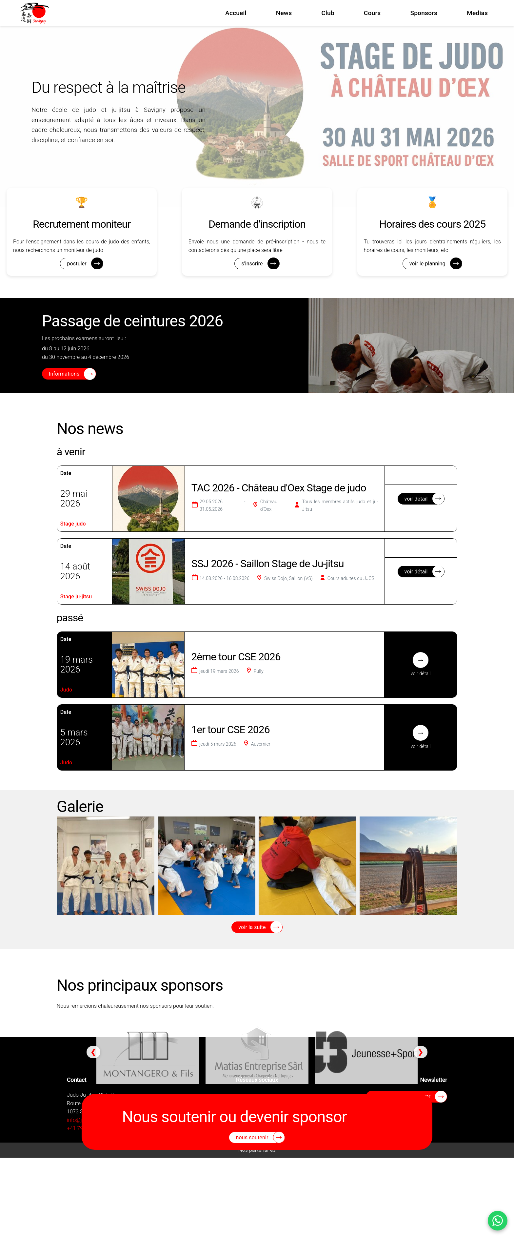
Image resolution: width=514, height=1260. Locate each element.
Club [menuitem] (327, 13)
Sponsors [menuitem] (423, 13)
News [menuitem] (284, 13)
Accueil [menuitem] (236, 13)
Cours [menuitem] (372, 13)
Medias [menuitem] (477, 13)
